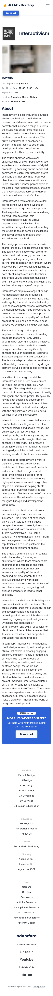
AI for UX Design (26, 922)
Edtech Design (26, 790)
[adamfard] (18, 5)
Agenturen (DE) (26, 869)
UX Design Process (26, 828)
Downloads (26, 897)
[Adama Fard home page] (26, 936)
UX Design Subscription (26, 806)
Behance (26, 967)
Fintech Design (26, 775)
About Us (27, 833)
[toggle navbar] (48, 5)
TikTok (26, 975)
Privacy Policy (39, 986)
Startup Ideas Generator (26, 907)
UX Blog (26, 892)
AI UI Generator (26, 912)
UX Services (26, 801)
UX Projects (26, 823)
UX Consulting (26, 795)
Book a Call (11, 13)
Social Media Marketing (26, 846)
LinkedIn (26, 952)
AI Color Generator (26, 902)
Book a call (26, 734)
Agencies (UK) (26, 864)
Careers (26, 887)
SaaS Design (26, 785)
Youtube (26, 959)
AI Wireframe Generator (27, 917)
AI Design (26, 780)
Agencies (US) (26, 859)
